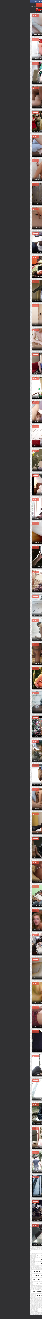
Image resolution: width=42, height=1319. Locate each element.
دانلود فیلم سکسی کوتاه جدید (31, 1271)
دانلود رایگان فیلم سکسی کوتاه (31, 1251)
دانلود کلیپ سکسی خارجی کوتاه (30, 1303)
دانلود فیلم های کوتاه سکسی (32, 1283)
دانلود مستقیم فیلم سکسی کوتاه (16, 1295)
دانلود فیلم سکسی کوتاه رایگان (31, 1275)
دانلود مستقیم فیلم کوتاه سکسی (31, 1299)
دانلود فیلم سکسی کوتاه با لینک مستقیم (29, 1267)
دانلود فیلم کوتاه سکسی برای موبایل (29, 1287)
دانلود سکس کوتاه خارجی (32, 1259)
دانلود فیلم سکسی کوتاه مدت (11, 1275)
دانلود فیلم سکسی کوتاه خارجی (11, 1271)
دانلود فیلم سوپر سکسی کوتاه (13, 1259)
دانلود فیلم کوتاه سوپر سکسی (12, 1283)
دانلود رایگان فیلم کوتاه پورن (32, 1255)
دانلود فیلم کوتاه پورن (34, 1295)
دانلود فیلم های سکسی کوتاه (10, 1279)
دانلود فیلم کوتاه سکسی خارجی (31, 1291)
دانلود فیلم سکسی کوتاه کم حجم (30, 1279)
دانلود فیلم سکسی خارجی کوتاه (31, 1263)
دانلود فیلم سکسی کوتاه (12, 1263)
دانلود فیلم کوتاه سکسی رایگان (10, 1291)
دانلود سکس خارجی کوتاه (13, 1255)
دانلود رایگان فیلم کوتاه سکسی (10, 1251)
